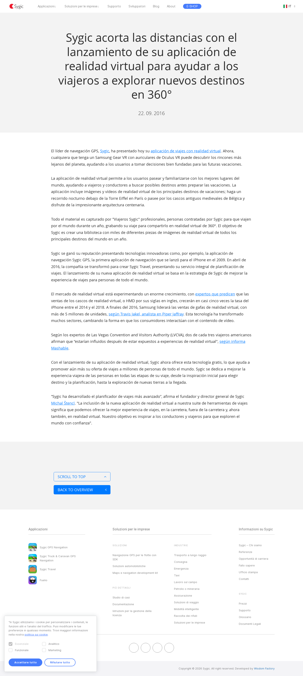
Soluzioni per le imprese (81, 6)
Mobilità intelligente (186, 609)
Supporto (114, 6)
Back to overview (82, 489)
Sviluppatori (137, 6)
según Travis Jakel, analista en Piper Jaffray (146, 314)
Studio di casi (121, 597)
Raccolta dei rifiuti (185, 615)
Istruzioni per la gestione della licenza (132, 613)
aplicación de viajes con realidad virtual (186, 150)
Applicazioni (46, 6)
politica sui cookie (36, 634)
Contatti (244, 579)
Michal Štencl (63, 403)
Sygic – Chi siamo (250, 545)
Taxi (176, 575)
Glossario (245, 617)
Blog (156, 6)
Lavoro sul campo (185, 582)
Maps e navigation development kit (135, 572)
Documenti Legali (250, 623)
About (171, 6)
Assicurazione (183, 595)
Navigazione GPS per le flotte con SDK (134, 557)
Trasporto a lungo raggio (190, 555)
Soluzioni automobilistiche (129, 566)
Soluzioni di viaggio (186, 602)
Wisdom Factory (264, 668)
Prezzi (243, 603)
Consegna (180, 561)
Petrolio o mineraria (186, 588)
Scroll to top (82, 476)
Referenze (245, 552)
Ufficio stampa (248, 572)
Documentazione (123, 604)
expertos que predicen (215, 293)
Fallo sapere (247, 565)
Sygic (104, 150)
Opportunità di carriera (253, 558)
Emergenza (181, 568)
